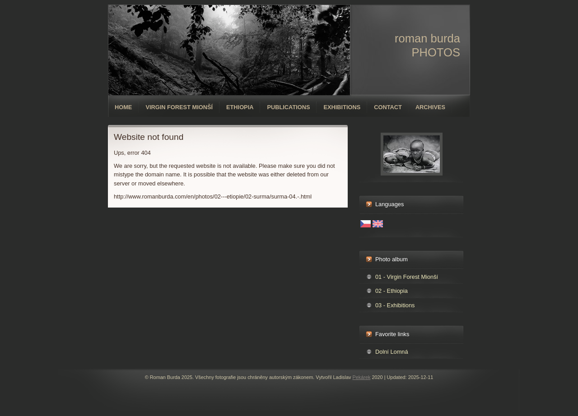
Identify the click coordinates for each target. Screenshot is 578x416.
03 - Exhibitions (395, 305)
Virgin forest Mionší (179, 107)
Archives (430, 107)
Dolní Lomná (391, 351)
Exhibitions (341, 107)
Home (123, 107)
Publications (288, 107)
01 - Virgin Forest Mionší (406, 276)
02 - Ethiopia (391, 290)
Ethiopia (239, 107)
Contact (388, 107)
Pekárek (361, 377)
